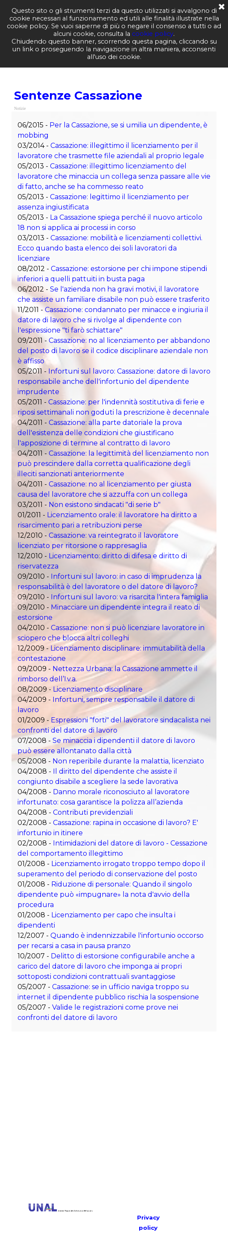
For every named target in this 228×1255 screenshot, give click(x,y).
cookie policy (152, 34)
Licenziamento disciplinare (98, 689)
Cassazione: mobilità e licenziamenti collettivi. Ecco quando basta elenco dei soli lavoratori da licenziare (110, 248)
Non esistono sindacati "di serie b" (105, 505)
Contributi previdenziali (93, 812)
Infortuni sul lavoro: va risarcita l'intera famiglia (129, 597)
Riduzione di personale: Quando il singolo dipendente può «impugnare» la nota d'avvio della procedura (105, 894)
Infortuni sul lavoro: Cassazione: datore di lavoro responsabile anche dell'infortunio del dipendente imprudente (114, 381)
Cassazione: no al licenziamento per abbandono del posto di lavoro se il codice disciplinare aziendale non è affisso (114, 350)
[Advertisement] (123, 1117)
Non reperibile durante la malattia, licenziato (128, 761)
